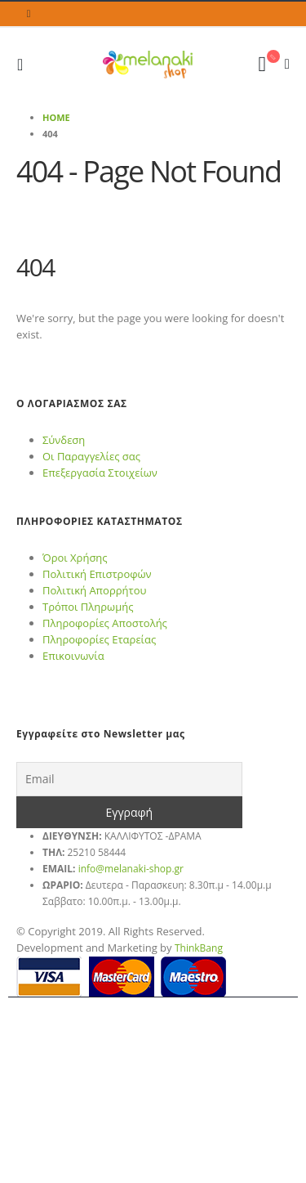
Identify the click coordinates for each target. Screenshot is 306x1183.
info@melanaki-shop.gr (131, 869)
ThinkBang (199, 948)
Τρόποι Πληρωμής (87, 606)
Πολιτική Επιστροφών (97, 574)
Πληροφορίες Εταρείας (99, 639)
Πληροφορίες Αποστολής (104, 623)
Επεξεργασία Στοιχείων (99, 472)
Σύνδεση (63, 439)
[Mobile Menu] (24, 64)
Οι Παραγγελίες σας (91, 456)
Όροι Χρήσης (75, 557)
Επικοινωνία (73, 655)
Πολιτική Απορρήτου (94, 590)
